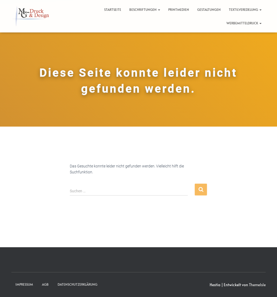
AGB (45, 284)
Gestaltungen (209, 9)
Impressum (24, 284)
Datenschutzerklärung (77, 284)
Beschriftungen (144, 9)
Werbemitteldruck (244, 23)
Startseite (112, 9)
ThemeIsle (257, 284)
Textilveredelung (245, 9)
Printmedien (178, 9)
